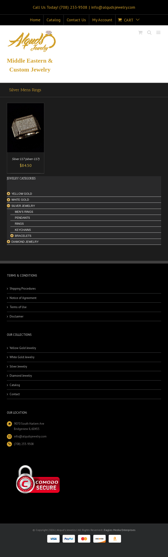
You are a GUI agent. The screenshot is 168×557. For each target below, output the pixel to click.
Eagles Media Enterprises (119, 530)
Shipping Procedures (23, 288)
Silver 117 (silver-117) (25, 159)
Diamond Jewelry (21, 376)
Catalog (15, 385)
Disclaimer (16, 316)
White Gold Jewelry (22, 357)
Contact (15, 394)
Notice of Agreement (23, 298)
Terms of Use (18, 307)
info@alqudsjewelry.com (113, 7)
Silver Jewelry (18, 366)
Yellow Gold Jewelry (23, 348)
